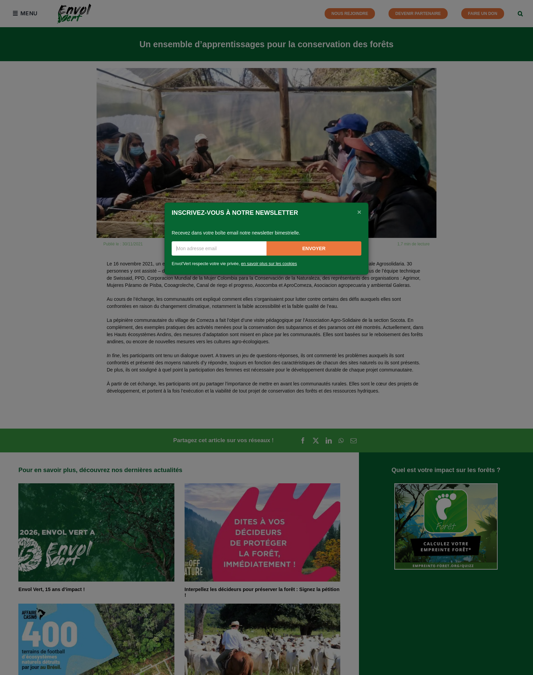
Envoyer (313, 248)
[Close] (359, 212)
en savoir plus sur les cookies (269, 263)
